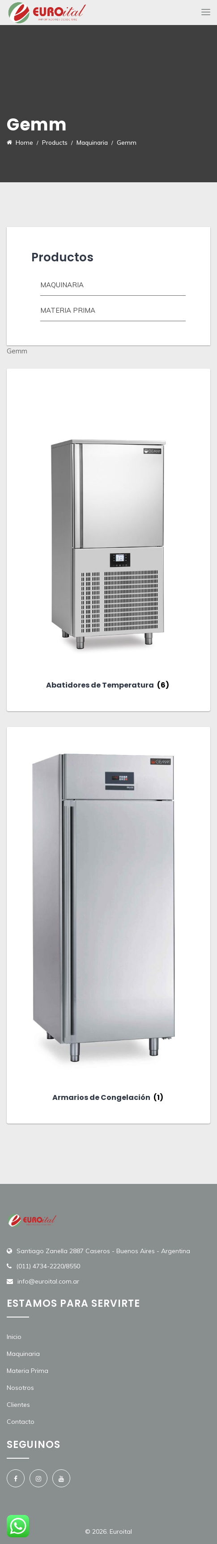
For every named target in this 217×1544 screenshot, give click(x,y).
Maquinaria (62, 285)
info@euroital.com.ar (48, 1281)
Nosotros (20, 1388)
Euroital (121, 1531)
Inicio (14, 1337)
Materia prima (67, 310)
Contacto (20, 1422)
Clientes (18, 1405)
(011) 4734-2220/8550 (48, 1266)
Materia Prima (27, 1371)
